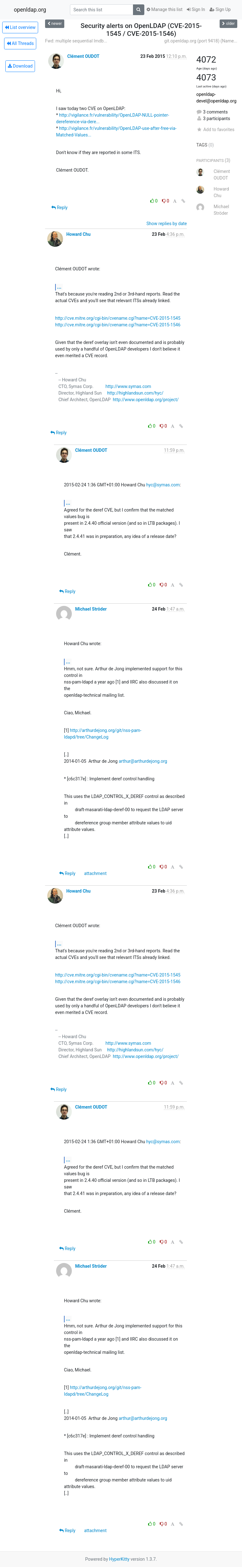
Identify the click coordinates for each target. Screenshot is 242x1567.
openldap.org (30, 10)
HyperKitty (119, 1559)
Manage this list (164, 9)
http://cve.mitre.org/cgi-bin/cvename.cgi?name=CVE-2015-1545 (118, 318)
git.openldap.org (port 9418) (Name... (200, 40)
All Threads (20, 43)
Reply (59, 207)
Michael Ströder (91, 609)
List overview (20, 27)
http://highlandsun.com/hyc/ (135, 393)
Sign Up (220, 9)
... (59, 287)
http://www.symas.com (128, 386)
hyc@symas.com (163, 484)
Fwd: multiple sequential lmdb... (76, 40)
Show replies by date (167, 223)
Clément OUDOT (83, 56)
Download (20, 66)
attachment (95, 873)
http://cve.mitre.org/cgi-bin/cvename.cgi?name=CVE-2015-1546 (118, 324)
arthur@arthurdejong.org (143, 761)
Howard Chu (78, 234)
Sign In (196, 9)
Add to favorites (215, 129)
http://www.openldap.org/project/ (146, 399)
